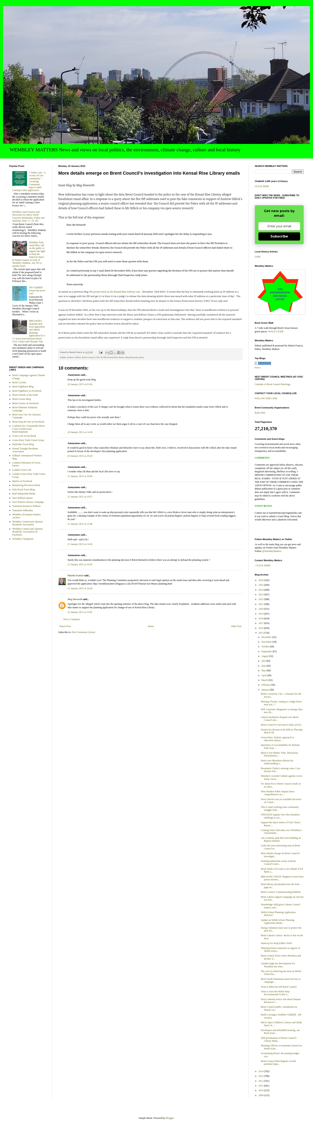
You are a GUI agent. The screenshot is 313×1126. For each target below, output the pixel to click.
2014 (261, 1071)
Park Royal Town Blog (23, 489)
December (266, 637)
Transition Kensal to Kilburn (26, 506)
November (266, 641)
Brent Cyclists (19, 382)
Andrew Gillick (74, 357)
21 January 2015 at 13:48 (80, 523)
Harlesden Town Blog (23, 444)
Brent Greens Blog (21, 399)
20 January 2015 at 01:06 (80, 384)
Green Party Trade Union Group (28, 440)
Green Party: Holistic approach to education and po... (277, 739)
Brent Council (88, 357)
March (264, 680)
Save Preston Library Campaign (28, 502)
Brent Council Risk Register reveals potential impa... (278, 1062)
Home (151, 626)
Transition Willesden (22, 510)
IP (101, 357)
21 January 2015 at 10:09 (80, 476)
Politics (258, 367)
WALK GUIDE (276, 331)
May (264, 670)
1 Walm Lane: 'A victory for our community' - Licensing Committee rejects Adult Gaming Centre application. (28, 181)
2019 (261, 613)
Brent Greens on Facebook (25, 403)
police (141, 357)
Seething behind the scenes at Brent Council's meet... (278, 862)
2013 (261, 1076)
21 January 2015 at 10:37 (80, 496)
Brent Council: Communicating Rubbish (281, 892)
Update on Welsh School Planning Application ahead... (277, 921)
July (263, 660)
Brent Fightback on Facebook (26, 390)
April (264, 675)
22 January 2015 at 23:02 (80, 612)
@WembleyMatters (271, 551)
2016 (261, 628)
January (265, 689)
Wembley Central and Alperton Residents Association (27, 523)
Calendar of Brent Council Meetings (272, 384)
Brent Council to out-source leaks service (281, 724)
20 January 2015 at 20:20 (80, 455)
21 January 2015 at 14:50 (80, 544)
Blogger (170, 1118)
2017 (261, 623)
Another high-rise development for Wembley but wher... (278, 965)
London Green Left (21, 469)
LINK (258, 256)
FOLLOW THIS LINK (266, 398)
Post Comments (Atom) (83, 632)
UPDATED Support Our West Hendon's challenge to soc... (280, 816)
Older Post (236, 626)
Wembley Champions (22, 538)
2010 (261, 1090)
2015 (261, 632)
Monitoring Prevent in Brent (26, 485)
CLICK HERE (262, 186)
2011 (261, 1085)
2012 (261, 1081)
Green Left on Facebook (24, 435)
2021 (261, 604)
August (265, 656)
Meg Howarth (131, 357)
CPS (97, 357)
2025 (261, 584)
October (265, 646)
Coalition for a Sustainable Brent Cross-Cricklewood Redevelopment (28, 428)
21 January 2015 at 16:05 (80, 564)
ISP (104, 357)
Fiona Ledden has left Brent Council (279, 986)
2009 (261, 1095)
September (266, 651)
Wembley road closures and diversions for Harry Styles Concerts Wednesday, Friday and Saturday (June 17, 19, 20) (28, 216)
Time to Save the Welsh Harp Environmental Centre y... (275, 993)
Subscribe (279, 236)
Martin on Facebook (22, 481)
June (264, 665)
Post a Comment (71, 619)
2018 (261, 618)
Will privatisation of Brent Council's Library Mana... (278, 1039)
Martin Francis (75, 575)
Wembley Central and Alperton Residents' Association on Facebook (27, 531)
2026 (261, 580)
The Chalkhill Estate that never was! (37, 290)
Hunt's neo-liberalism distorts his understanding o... (277, 762)
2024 (261, 589)
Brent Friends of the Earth (25, 394)
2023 (261, 594)
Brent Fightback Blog (23, 386)
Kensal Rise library (115, 357)
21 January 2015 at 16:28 (80, 588)
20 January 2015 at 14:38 (80, 432)
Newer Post (65, 626)
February (266, 684)
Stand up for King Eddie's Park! (276, 943)
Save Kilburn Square (22, 497)
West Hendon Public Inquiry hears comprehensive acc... (278, 793)
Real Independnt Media (23, 493)
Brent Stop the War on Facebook (28, 421)
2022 (261, 599)
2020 (261, 608)
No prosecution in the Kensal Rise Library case (115, 291)
